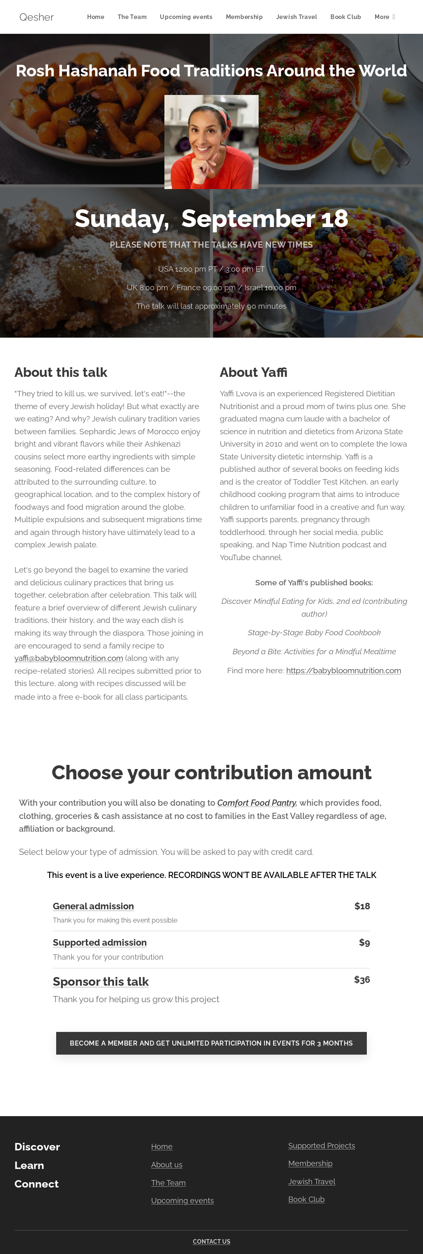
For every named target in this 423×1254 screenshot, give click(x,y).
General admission (93, 906)
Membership (310, 1163)
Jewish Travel (311, 1181)
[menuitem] (98, 17)
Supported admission (100, 942)
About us (167, 1164)
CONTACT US (212, 1241)
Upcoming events (182, 1200)
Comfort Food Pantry (256, 803)
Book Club (306, 1199)
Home (162, 1146)
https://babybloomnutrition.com (343, 670)
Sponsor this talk (101, 982)
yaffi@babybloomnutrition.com (68, 657)
